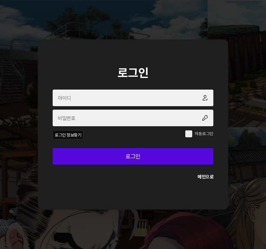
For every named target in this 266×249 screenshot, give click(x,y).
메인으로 (205, 176)
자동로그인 (204, 133)
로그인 (133, 156)
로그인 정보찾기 (68, 135)
